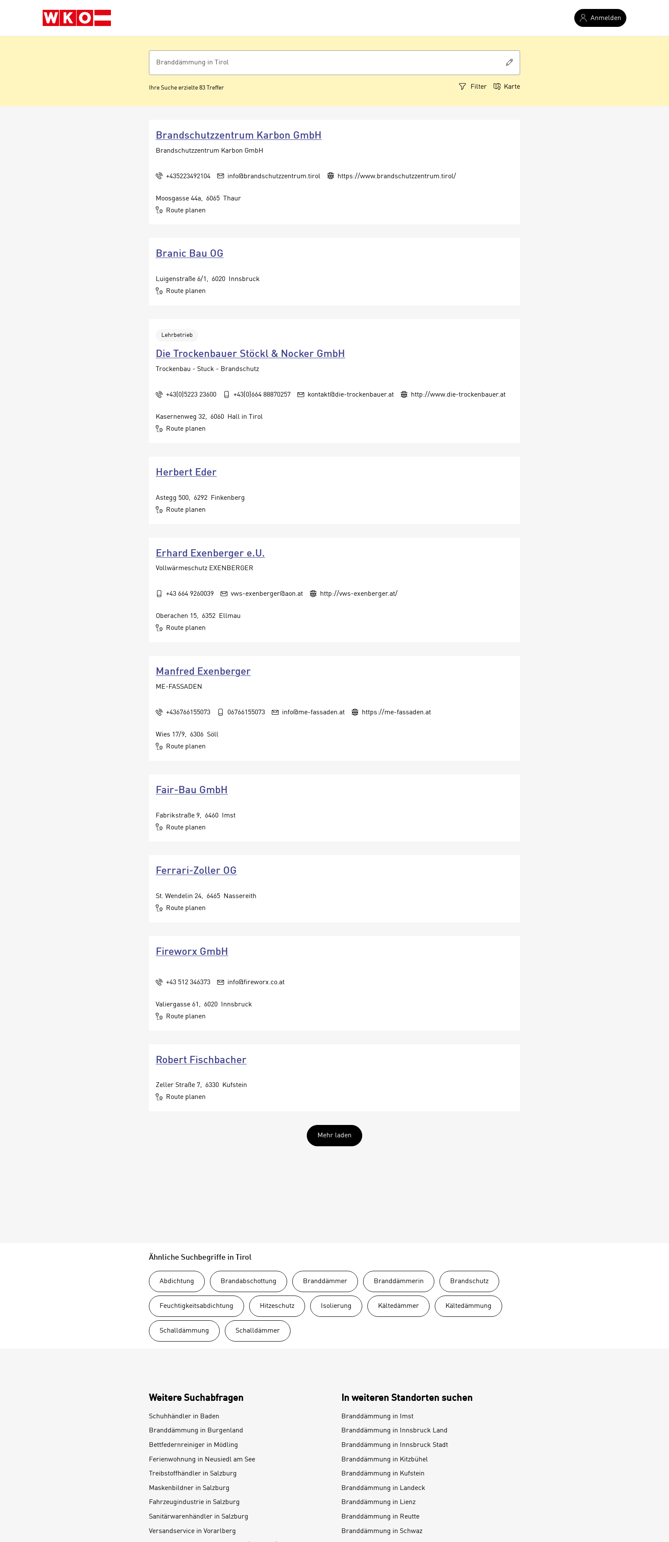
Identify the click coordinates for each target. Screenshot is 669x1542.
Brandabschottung (248, 1281)
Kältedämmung (468, 1306)
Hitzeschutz (277, 1306)
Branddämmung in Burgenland (196, 1430)
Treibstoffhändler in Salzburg (193, 1473)
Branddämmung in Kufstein (383, 1473)
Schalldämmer (258, 1331)
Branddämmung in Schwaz (381, 1531)
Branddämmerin (399, 1281)
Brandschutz (469, 1281)
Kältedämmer (398, 1306)
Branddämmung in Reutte (380, 1516)
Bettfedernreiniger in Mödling (193, 1445)
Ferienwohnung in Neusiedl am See (202, 1459)
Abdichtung (177, 1281)
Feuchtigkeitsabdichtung (196, 1306)
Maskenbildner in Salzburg (189, 1488)
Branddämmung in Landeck (383, 1488)
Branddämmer (325, 1281)
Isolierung (336, 1306)
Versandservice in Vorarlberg (192, 1531)
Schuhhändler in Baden (184, 1416)
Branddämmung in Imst (377, 1416)
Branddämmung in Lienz (378, 1502)
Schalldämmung (184, 1331)
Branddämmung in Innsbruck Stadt (394, 1445)
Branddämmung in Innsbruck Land (394, 1430)
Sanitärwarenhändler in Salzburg (198, 1516)
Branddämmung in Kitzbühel (384, 1459)
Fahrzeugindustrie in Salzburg (194, 1502)
